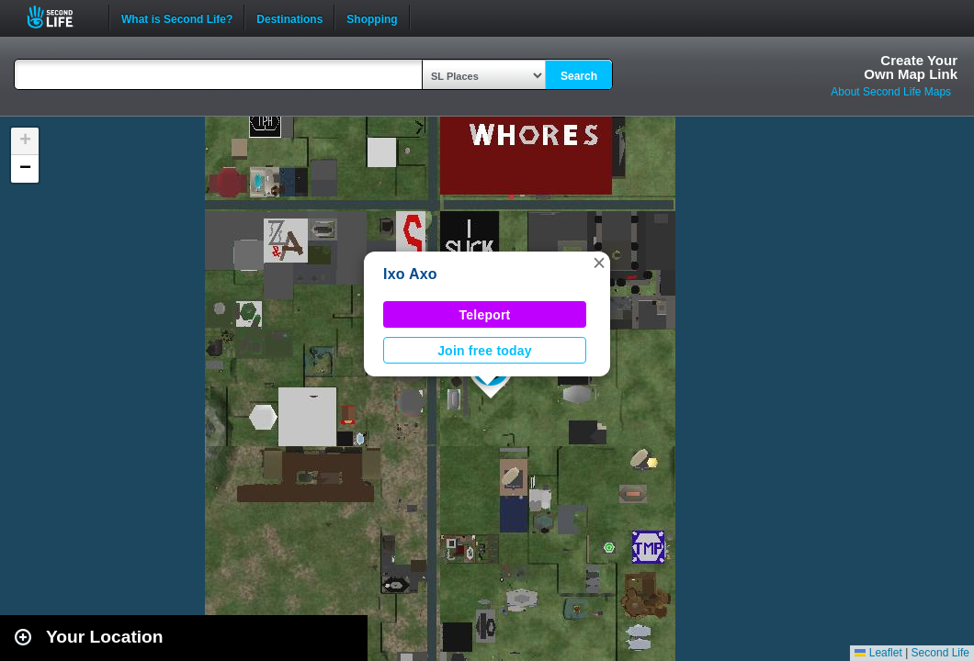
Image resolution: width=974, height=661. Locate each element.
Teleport (485, 315)
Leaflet (878, 652)
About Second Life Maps (891, 91)
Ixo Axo (410, 274)
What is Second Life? (176, 17)
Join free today (484, 350)
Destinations (289, 17)
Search (579, 76)
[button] (599, 263)
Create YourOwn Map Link (910, 67)
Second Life (60, 17)
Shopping (371, 17)
